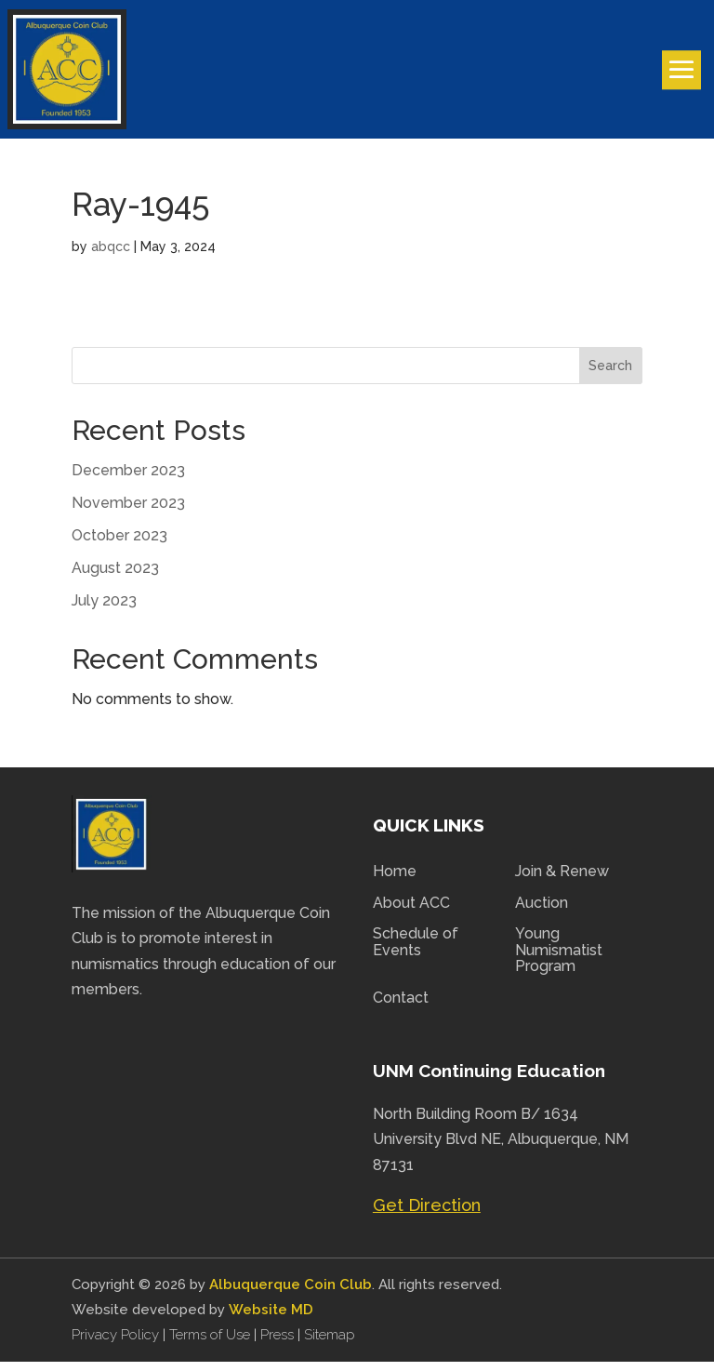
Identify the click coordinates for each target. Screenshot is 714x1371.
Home (394, 880)
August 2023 (115, 577)
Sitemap (329, 1344)
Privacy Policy (117, 1344)
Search (610, 374)
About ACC (411, 912)
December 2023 (128, 479)
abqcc (110, 255)
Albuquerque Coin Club (290, 1293)
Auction (541, 912)
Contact (401, 1007)
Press (279, 1344)
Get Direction (427, 1214)
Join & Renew (562, 880)
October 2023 (119, 544)
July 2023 (104, 610)
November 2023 (128, 512)
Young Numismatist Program (558, 959)
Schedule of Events (415, 951)
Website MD (271, 1319)
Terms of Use (209, 1344)
